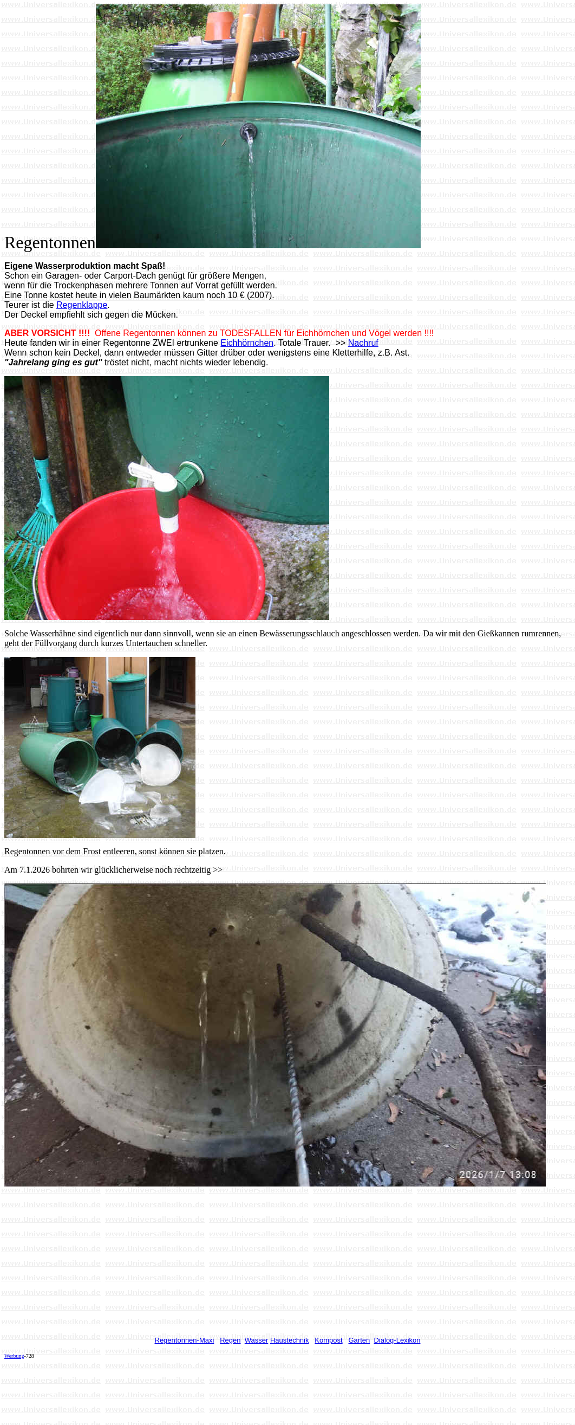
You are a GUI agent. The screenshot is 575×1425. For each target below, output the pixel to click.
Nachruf (363, 342)
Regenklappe (81, 304)
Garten (359, 1340)
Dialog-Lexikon (397, 1340)
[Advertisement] (201, 1392)
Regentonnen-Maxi (184, 1340)
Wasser (257, 1340)
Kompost (328, 1340)
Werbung (14, 1356)
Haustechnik (289, 1340)
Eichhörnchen (246, 342)
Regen (230, 1340)
